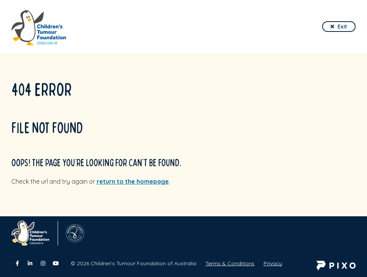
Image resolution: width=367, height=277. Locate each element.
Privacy (273, 263)
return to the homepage (133, 181)
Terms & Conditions (229, 263)
